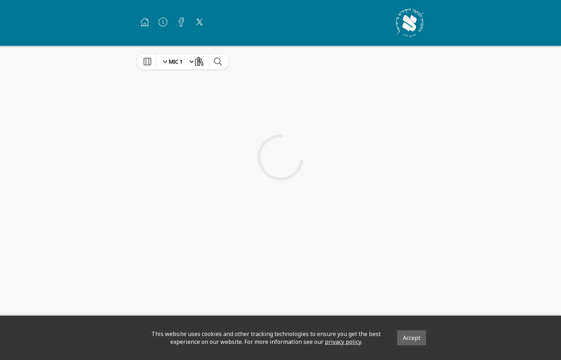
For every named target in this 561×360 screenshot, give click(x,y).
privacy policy (343, 342)
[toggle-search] (217, 61)
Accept (411, 338)
